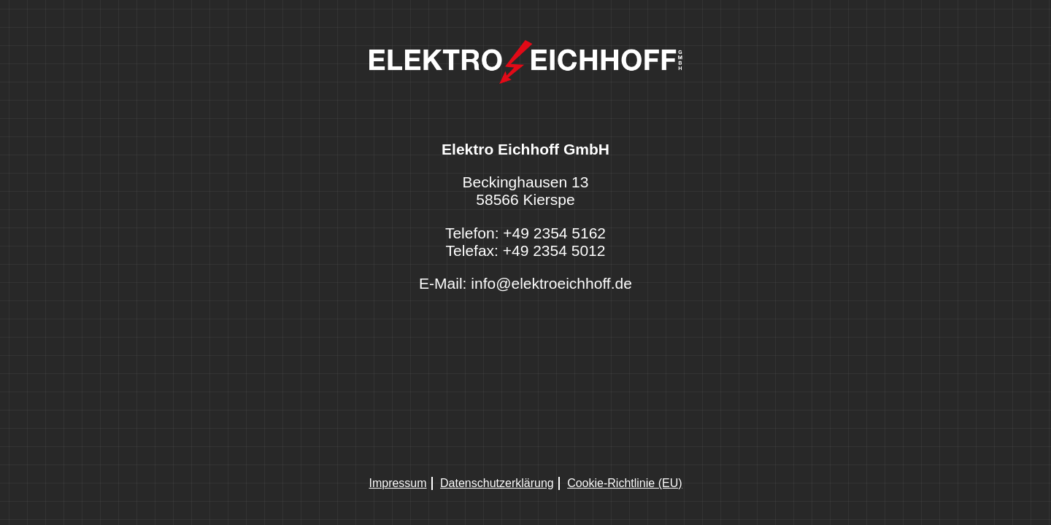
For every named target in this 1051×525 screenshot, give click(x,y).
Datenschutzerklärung (497, 483)
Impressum (397, 483)
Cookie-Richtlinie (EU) (624, 483)
